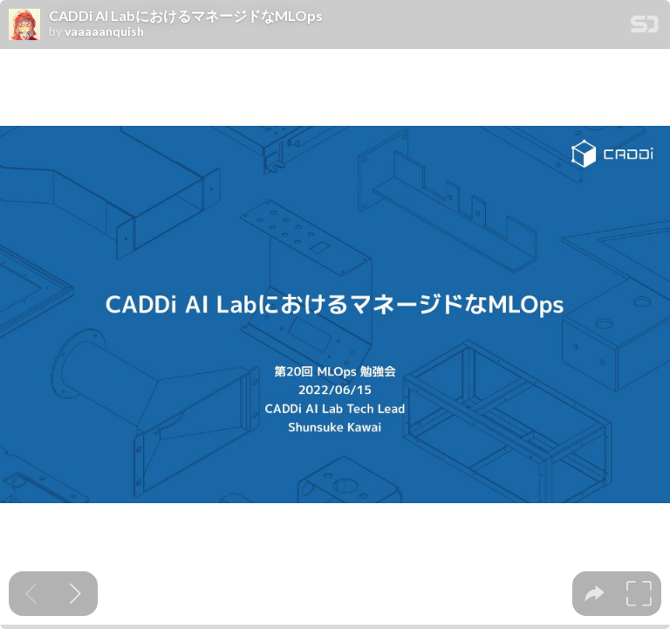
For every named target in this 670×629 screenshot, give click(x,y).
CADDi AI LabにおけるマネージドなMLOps (186, 16)
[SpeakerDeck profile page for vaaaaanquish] (24, 25)
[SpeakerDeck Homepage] (645, 27)
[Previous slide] (31, 593)
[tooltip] (594, 593)
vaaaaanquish (104, 31)
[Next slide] (75, 593)
